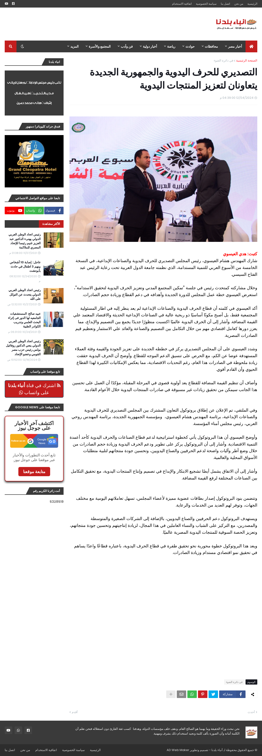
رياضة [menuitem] (171, 46)
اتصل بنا (225, 4)
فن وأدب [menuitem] (127, 46)
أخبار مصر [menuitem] (235, 46)
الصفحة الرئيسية (246, 60)
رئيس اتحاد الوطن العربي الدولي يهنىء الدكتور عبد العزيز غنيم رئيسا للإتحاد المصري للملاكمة (24, 241)
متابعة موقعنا (34, 472)
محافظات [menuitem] (211, 46)
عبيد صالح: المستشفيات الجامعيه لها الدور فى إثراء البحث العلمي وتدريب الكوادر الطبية (24, 320)
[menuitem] (251, 46)
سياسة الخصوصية (206, 4)
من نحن (238, 4)
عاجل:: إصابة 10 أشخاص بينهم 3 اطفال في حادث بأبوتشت (25, 266)
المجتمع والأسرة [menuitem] (100, 46)
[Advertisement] (90, 24)
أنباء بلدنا (217, 750)
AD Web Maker (178, 750)
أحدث (251, 712)
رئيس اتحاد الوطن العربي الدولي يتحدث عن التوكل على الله (24, 294)
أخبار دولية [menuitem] (150, 46)
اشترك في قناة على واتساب (34, 389)
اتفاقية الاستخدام (182, 4)
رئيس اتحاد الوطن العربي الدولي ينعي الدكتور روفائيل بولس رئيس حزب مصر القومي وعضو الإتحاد (23, 347)
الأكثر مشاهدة (51, 224)
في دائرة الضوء (223, 60)
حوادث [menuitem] (190, 46)
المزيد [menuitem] (74, 46)
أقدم (75, 712)
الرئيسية (252, 4)
